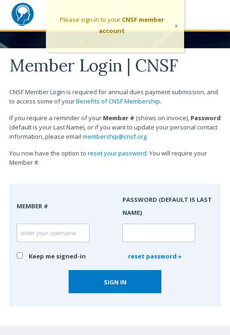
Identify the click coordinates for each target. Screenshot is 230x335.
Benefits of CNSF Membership (118, 101)
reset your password (117, 153)
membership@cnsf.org (115, 136)
